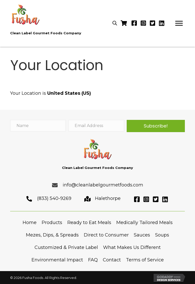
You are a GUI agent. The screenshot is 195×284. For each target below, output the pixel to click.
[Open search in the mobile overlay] (114, 23)
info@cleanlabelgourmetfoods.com (103, 185)
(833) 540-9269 (54, 198)
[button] (179, 23)
